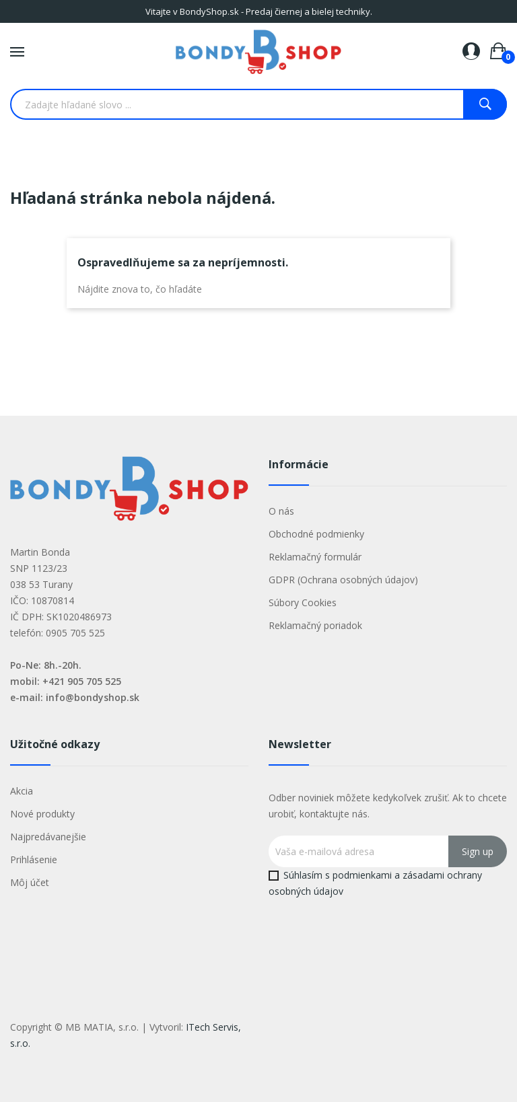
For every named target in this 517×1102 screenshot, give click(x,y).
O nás (281, 511)
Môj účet (29, 882)
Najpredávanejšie (48, 836)
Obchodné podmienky (316, 533)
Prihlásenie (33, 859)
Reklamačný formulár (315, 556)
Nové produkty (42, 813)
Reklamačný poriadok (315, 625)
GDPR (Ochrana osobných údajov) (343, 579)
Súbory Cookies (303, 602)
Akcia (21, 790)
